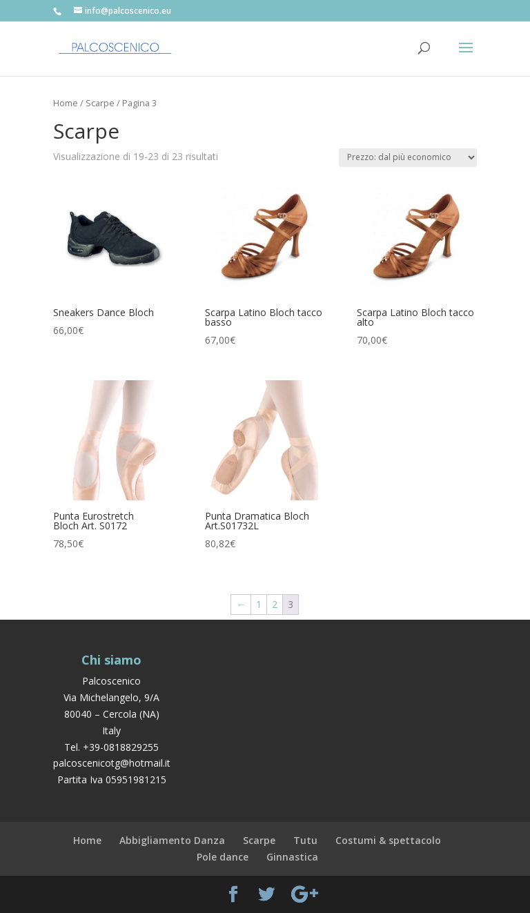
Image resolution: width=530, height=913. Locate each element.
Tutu (305, 840)
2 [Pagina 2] (274, 604)
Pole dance (222, 856)
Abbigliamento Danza (172, 840)
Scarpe (100, 103)
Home (65, 103)
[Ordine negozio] (408, 157)
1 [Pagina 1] (259, 604)
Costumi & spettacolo (388, 840)
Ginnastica (292, 856)
